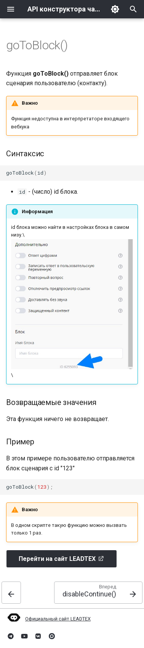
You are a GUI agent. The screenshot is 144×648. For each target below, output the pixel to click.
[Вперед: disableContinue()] (98, 593)
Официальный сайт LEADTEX (58, 619)
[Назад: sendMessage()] (11, 593)
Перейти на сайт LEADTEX (57, 558)
